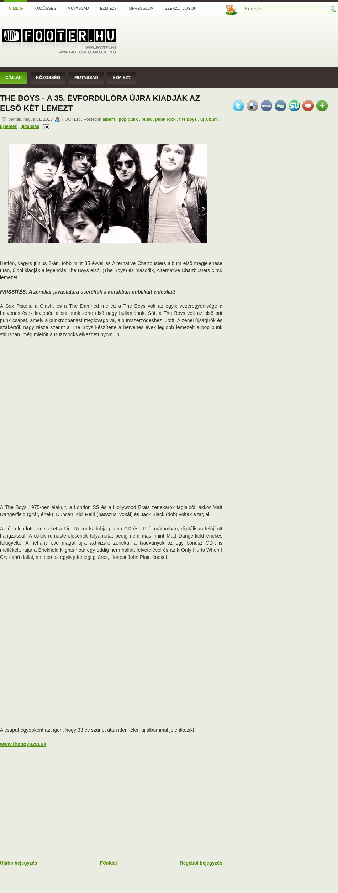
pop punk (128, 119)
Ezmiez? (108, 8)
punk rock (165, 119)
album (108, 119)
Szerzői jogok (180, 8)
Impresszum (140, 8)
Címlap (16, 8)
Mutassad (78, 8)
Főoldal (108, 863)
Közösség (46, 8)
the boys (188, 119)
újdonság (29, 126)
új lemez (8, 126)
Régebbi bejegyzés (201, 863)
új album (209, 119)
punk (147, 119)
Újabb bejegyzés (18, 863)
